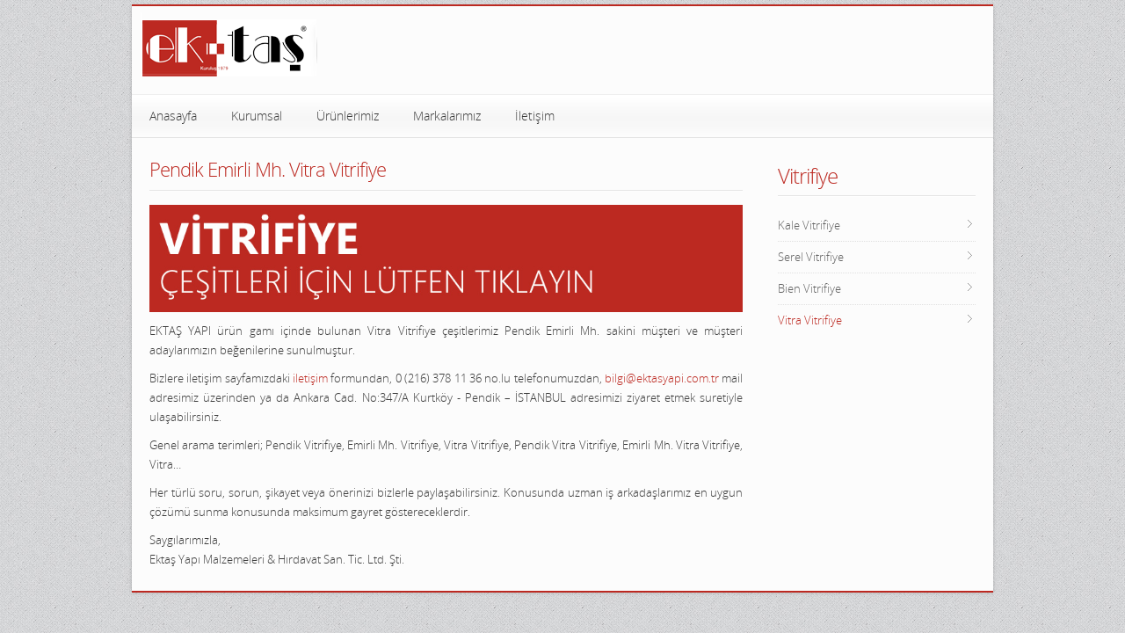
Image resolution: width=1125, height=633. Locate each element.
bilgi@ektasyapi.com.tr (662, 378)
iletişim (310, 378)
